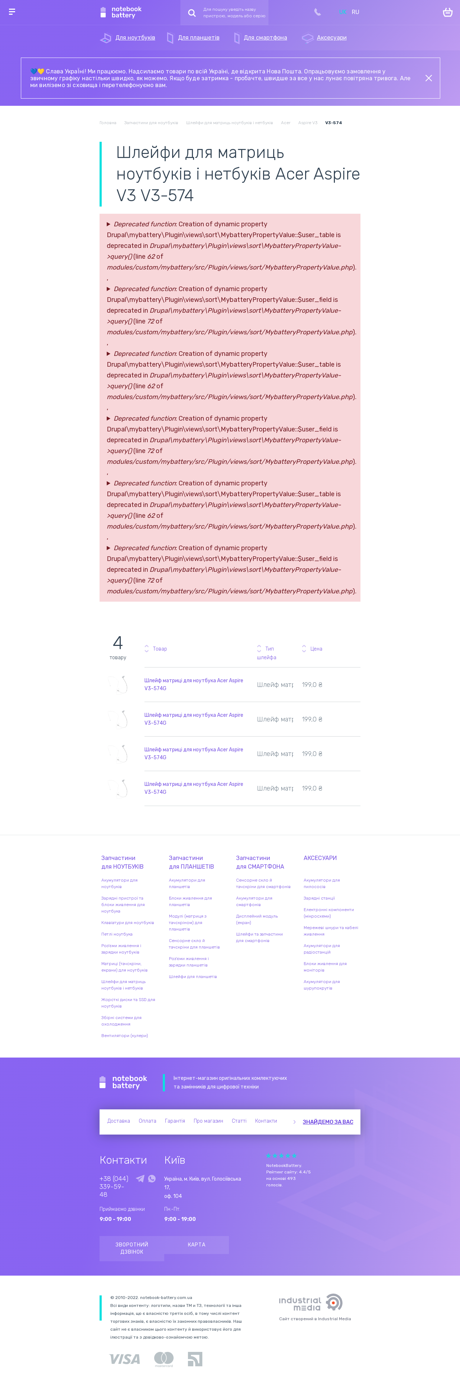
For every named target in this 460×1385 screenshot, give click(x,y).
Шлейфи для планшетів (193, 976)
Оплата (147, 1121)
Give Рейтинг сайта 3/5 (281, 1156)
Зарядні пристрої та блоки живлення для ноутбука (123, 905)
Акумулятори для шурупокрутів (322, 985)
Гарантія (175, 1121)
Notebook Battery (123, 1083)
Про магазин (208, 1121)
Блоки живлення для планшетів (190, 901)
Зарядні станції (319, 898)
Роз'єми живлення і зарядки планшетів (189, 962)
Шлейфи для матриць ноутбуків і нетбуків (123, 985)
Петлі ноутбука (117, 934)
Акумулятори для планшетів (187, 883)
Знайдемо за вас (328, 1122)
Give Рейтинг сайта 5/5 (294, 1156)
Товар (160, 649)
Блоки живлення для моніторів (325, 967)
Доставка (118, 1121)
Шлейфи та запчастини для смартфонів (259, 937)
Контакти (266, 1121)
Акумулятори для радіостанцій (322, 949)
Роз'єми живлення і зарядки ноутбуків (121, 949)
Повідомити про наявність (353, 679)
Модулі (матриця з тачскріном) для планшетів (187, 923)
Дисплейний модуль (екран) (257, 919)
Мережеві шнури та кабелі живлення (331, 931)
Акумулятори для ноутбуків (119, 883)
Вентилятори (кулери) (124, 1035)
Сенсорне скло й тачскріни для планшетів (194, 944)
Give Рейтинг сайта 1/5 (268, 1156)
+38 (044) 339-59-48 (114, 1187)
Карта (197, 1245)
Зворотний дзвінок (132, 1248)
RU (355, 12)
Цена (316, 649)
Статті (239, 1121)
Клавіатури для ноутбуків (127, 922)
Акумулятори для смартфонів (254, 901)
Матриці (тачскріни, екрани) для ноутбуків (124, 967)
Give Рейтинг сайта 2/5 (275, 1156)
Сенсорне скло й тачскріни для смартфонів (263, 883)
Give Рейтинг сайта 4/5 (288, 1156)
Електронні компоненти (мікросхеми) (329, 913)
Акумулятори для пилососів (322, 883)
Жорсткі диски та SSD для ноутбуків (128, 1003)
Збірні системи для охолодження (121, 1021)
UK (342, 12)
